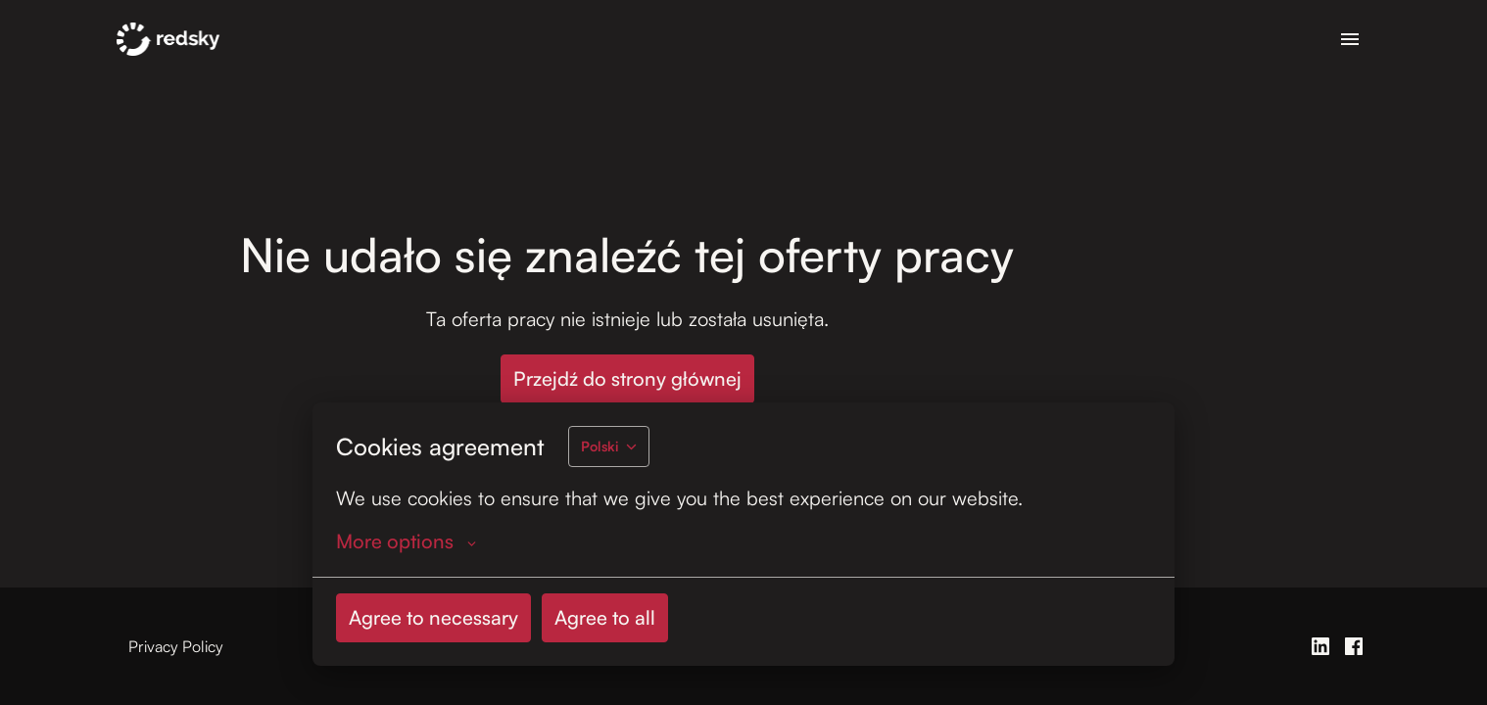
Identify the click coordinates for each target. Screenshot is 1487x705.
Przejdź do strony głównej (627, 378)
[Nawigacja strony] (1349, 39)
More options (406, 541)
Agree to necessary (433, 617)
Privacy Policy (175, 646)
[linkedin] (1320, 646)
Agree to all (604, 617)
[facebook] (1353, 646)
